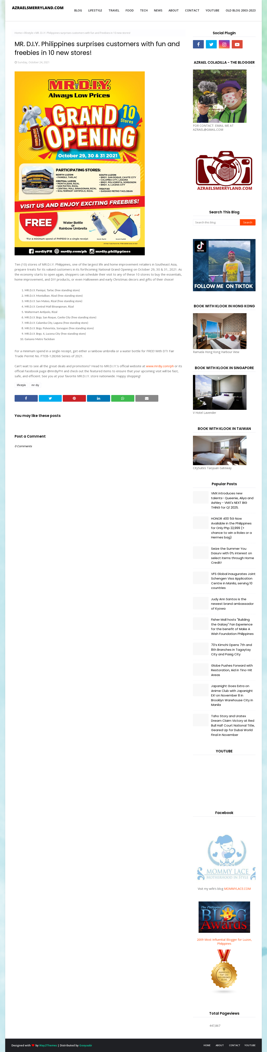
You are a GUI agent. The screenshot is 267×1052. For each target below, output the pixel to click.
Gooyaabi (85, 1045)
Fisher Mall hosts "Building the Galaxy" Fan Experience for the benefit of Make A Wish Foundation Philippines (232, 626)
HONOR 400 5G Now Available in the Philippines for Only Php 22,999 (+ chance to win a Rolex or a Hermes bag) (231, 527)
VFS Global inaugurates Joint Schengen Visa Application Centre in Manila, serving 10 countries (233, 581)
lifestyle (28, 33)
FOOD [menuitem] (130, 10)
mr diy (35, 385)
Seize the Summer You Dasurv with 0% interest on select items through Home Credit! (232, 555)
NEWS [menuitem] (158, 10)
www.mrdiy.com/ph (160, 366)
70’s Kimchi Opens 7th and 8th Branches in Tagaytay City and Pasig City (231, 649)
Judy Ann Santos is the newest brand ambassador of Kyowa (232, 604)
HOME (207, 1045)
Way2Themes (48, 1045)
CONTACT (234, 1045)
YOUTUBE (250, 1045)
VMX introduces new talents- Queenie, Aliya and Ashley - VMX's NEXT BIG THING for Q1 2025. (232, 500)
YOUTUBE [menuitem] (212, 10)
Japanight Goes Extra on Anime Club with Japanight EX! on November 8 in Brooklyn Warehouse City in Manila (232, 695)
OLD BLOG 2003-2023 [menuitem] (241, 10)
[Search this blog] (216, 222)
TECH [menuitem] (144, 10)
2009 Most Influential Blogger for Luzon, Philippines (224, 942)
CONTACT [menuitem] (192, 10)
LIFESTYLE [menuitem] (95, 10)
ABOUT (220, 1045)
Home (18, 33)
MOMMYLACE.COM (237, 889)
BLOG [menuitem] (78, 10)
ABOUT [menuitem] (174, 10)
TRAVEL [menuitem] (113, 10)
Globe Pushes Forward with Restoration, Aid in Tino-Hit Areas (232, 670)
